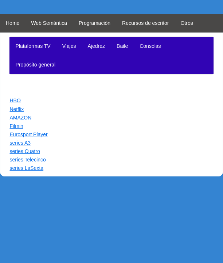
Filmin (16, 126)
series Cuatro (24, 151)
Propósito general (35, 65)
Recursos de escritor (145, 23)
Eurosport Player (28, 134)
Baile (122, 46)
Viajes (69, 46)
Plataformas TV (32, 46)
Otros (186, 23)
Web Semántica (49, 23)
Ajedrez (96, 46)
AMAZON (20, 118)
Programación (94, 23)
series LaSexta (26, 168)
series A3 (20, 143)
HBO (14, 100)
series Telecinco (27, 160)
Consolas (150, 46)
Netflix (16, 109)
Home (12, 23)
